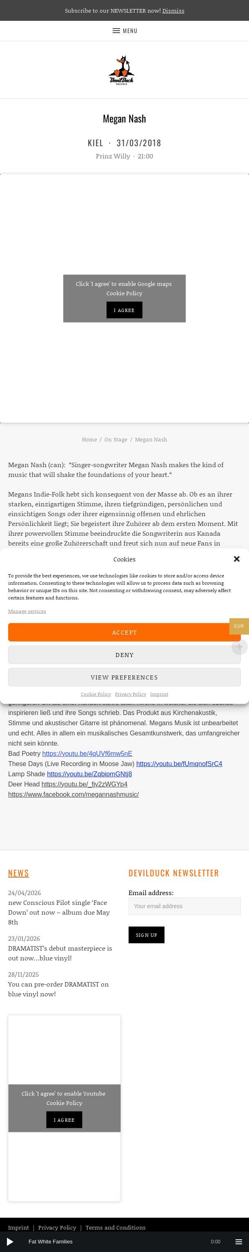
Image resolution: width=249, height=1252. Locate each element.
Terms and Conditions (116, 1227)
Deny (124, 654)
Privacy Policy (130, 693)
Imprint (159, 693)
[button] (237, 559)
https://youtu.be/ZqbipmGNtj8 (89, 774)
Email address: (151, 892)
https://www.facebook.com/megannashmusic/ (73, 794)
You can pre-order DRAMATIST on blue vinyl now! (58, 988)
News (18, 873)
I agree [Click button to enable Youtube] (64, 1119)
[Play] (10, 1241)
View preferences (124, 677)
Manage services (27, 610)
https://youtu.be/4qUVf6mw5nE (87, 753)
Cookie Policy (96, 693)
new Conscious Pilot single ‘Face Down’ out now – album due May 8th (59, 912)
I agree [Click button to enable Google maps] (124, 309)
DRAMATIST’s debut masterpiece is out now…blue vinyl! (60, 952)
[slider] (128, 1242)
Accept (124, 632)
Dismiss (173, 10)
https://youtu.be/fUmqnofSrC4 (179, 763)
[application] (124, 1242)
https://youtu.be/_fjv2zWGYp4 (84, 784)
